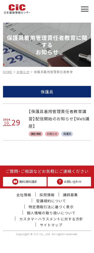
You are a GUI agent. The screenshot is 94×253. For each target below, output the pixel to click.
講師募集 (70, 194)
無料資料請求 (24, 182)
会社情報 (23, 194)
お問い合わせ (69, 182)
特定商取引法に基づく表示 (51, 206)
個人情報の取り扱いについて (51, 212)
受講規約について (51, 200)
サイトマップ (51, 224)
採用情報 (47, 194)
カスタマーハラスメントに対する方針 (51, 218)
